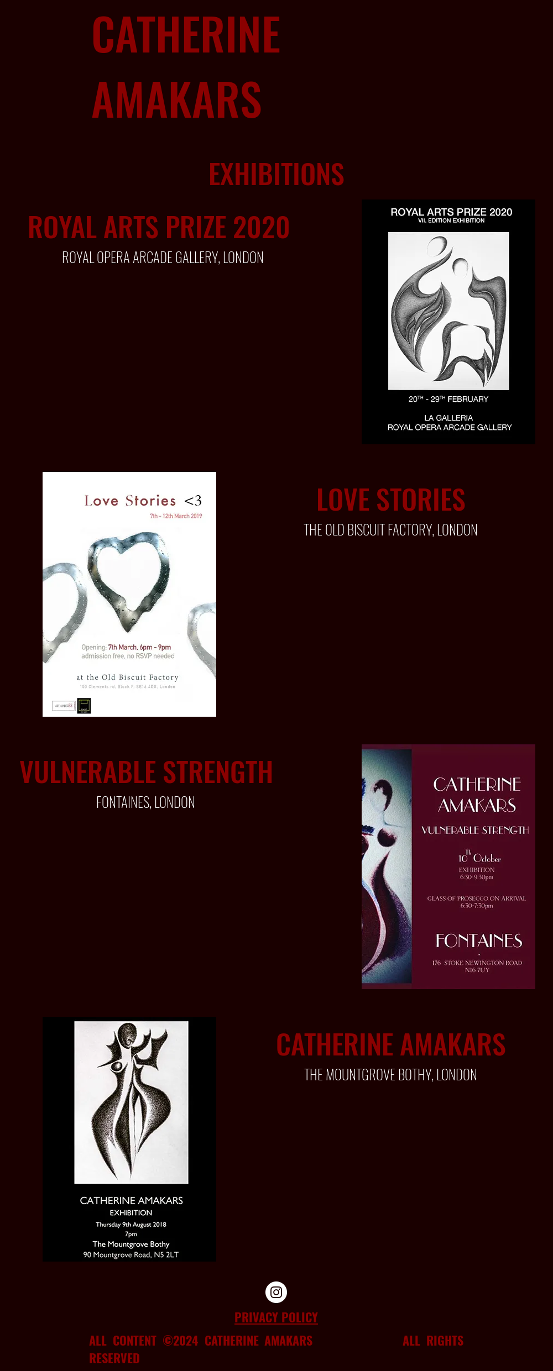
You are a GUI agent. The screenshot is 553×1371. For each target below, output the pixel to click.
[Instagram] (276, 1292)
